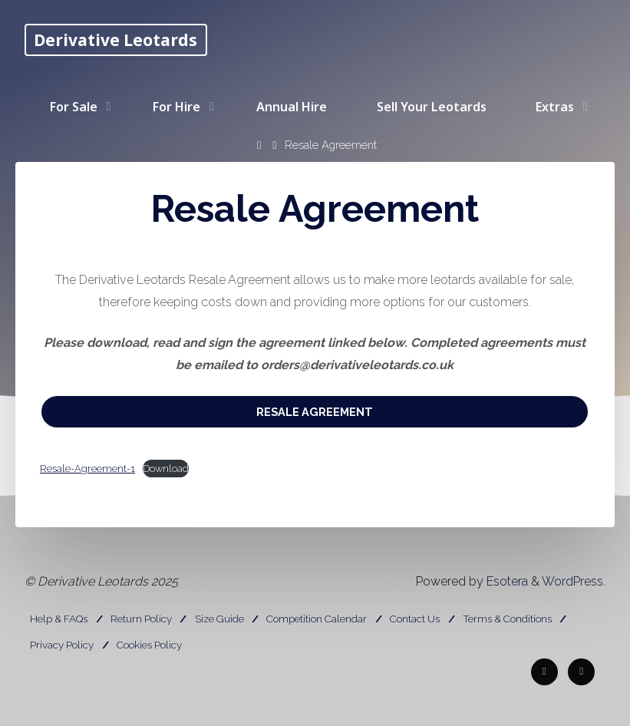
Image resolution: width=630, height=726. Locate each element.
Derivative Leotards (115, 40)
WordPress (572, 581)
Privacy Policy (62, 645)
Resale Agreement (315, 411)
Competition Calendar (316, 618)
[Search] (245, 172)
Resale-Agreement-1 (87, 468)
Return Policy (141, 618)
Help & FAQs (58, 618)
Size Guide (219, 618)
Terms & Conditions (507, 618)
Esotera (505, 581)
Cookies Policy (149, 645)
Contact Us (415, 618)
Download (166, 468)
